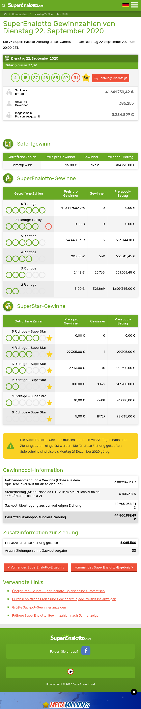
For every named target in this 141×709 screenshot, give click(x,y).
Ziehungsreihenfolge (115, 78)
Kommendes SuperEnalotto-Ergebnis (102, 568)
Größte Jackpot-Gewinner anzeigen (39, 608)
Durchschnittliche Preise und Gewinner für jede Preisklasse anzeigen (64, 599)
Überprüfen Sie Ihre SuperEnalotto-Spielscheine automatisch (58, 591)
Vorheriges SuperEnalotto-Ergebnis (37, 568)
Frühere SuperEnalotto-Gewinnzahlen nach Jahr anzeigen (56, 616)
